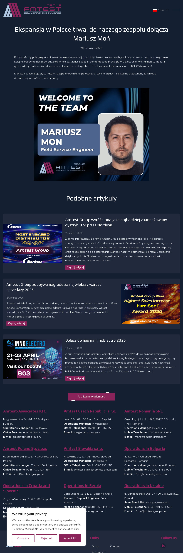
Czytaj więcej (55, 263)
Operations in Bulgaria (144, 434)
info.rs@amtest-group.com (89, 497)
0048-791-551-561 (160, 492)
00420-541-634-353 (99, 414)
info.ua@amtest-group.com (150, 497)
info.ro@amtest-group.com (150, 422)
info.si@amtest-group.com (28, 502)
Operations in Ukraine (144, 471)
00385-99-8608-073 (40, 498)
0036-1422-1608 (37, 418)
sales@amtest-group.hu (27, 422)
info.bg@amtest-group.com (150, 459)
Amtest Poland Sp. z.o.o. (25, 434)
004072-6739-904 (159, 455)
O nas (95, 532)
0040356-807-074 (159, 418)
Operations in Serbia (82, 471)
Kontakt (114, 532)
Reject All (46, 538)
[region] (46, 527)
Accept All (70, 538)
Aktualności (98, 538)
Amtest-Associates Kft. (24, 397)
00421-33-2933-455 (99, 451)
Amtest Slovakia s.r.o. (83, 434)
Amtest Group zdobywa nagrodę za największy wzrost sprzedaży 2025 (68, 280)
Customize (23, 538)
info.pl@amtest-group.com (28, 459)
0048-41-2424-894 (38, 455)
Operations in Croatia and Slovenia (26, 474)
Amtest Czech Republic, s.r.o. (90, 397)
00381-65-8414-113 (100, 492)
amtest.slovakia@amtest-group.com (95, 455)
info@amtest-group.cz (86, 418)
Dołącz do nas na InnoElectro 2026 (75, 326)
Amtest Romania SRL (143, 397)
